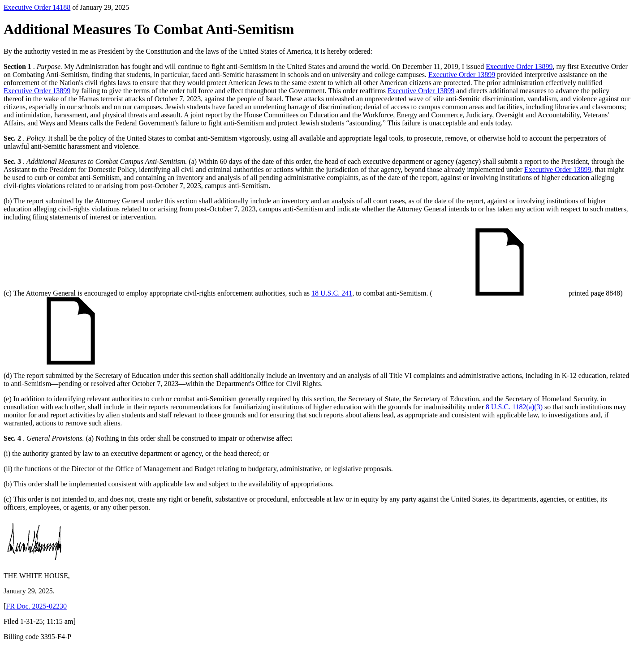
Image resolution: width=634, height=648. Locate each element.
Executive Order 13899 (519, 66)
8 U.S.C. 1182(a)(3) (514, 407)
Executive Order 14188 (37, 7)
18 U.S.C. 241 (331, 293)
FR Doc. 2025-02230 (36, 606)
